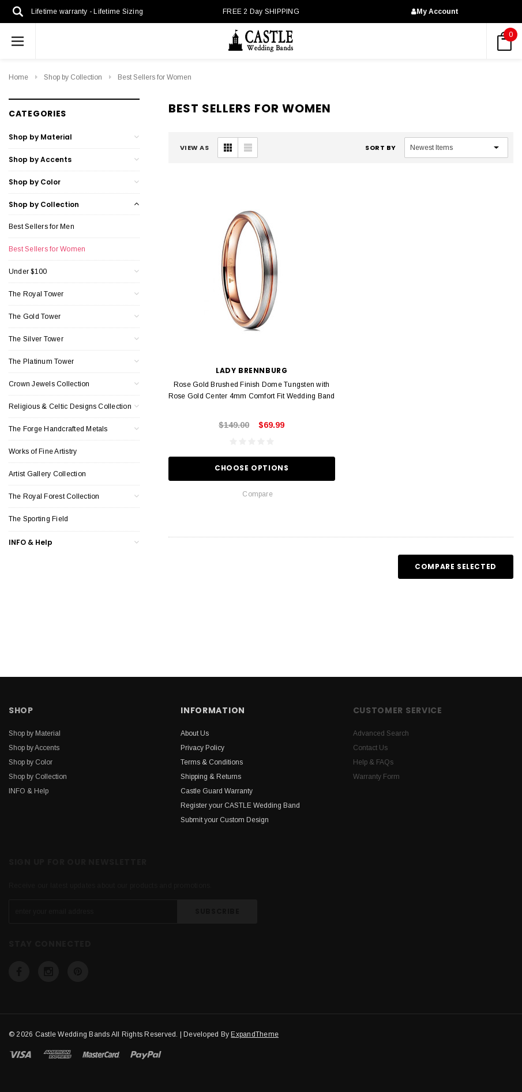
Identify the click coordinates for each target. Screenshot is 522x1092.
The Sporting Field (38, 519)
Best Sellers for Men (41, 227)
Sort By (380, 147)
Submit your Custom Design (225, 820)
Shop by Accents (40, 159)
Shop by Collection (73, 77)
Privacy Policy (202, 748)
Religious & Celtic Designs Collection (70, 406)
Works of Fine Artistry (43, 451)
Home (18, 77)
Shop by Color (35, 182)
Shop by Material (40, 137)
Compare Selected (456, 566)
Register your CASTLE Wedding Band (240, 805)
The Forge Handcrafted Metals (58, 429)
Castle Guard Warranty (217, 791)
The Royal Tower (36, 294)
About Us (195, 733)
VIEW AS (194, 147)
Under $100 (28, 272)
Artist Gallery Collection (47, 474)
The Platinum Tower (41, 361)
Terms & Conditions (212, 762)
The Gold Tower (35, 316)
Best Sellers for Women (154, 77)
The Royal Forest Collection (54, 496)
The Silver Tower (36, 339)
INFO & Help (30, 542)
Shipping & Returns (211, 777)
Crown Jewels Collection (49, 384)
